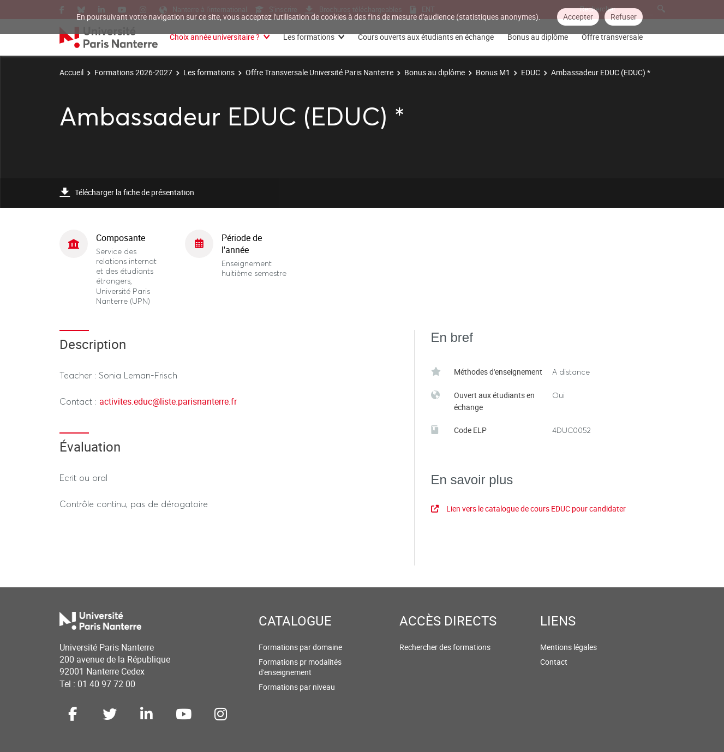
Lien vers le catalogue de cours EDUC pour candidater (528, 508)
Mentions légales (568, 647)
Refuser (624, 16)
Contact (553, 662)
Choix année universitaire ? (215, 37)
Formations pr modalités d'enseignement (300, 667)
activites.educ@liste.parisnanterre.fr (168, 401)
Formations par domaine (300, 647)
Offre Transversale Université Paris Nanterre (319, 72)
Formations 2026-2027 (133, 72)
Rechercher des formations (444, 647)
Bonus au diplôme (537, 37)
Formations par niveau (297, 687)
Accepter (578, 16)
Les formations (308, 37)
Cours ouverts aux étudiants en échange (426, 37)
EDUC (530, 72)
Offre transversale (612, 37)
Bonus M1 (493, 72)
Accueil (71, 72)
